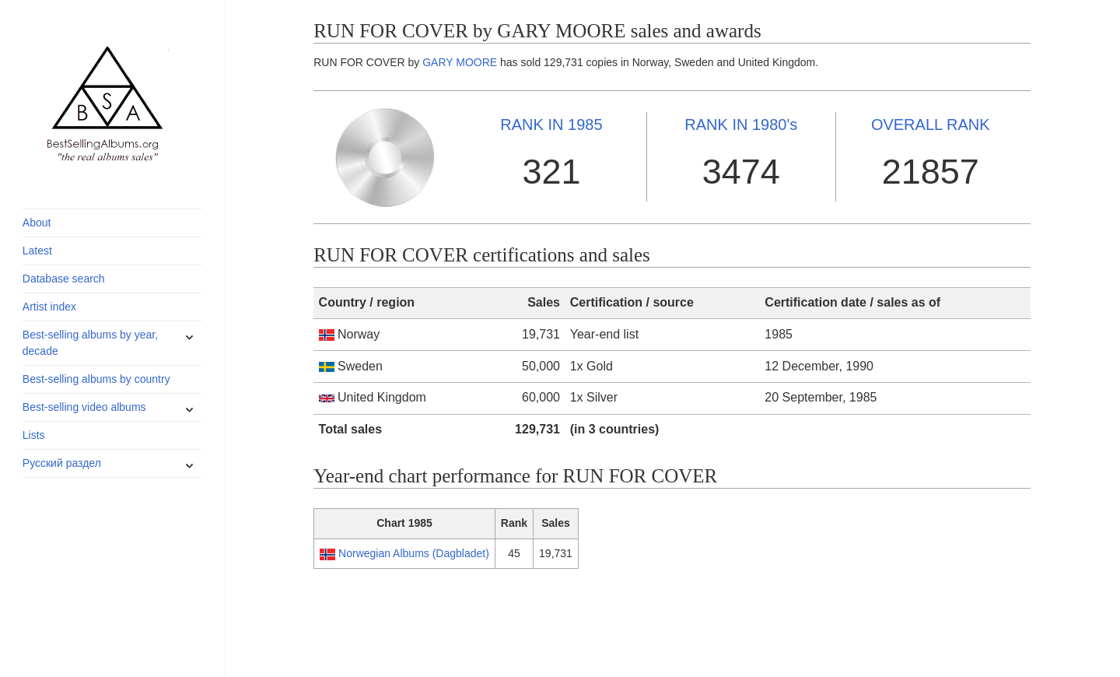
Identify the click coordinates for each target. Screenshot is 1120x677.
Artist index (49, 306)
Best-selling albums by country (96, 379)
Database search (64, 278)
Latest (37, 250)
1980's (740, 124)
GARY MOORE (459, 62)
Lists (34, 435)
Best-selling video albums (84, 407)
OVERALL (930, 124)
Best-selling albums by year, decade (90, 342)
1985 (551, 124)
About (37, 222)
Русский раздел (62, 463)
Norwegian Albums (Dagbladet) (413, 553)
